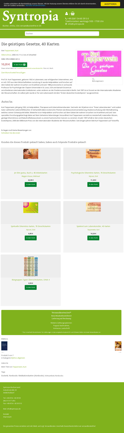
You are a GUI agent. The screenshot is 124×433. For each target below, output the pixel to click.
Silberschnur (6, 55)
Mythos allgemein (18, 358)
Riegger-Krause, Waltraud (31, 176)
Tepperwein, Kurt (11, 50)
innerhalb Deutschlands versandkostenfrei (30, 68)
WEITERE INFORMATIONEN (62, 6)
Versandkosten (50, 426)
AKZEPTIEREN (110, 4)
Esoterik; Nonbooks (9, 375)
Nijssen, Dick (93, 176)
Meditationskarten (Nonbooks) (31, 375)
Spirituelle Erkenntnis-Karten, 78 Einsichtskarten (30, 226)
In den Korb (20, 65)
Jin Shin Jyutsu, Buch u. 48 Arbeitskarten (30, 173)
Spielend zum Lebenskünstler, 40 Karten (93, 226)
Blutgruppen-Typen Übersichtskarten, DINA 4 (31, 279)
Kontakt (6, 414)
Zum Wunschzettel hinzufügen (13, 72)
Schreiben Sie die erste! (10, 133)
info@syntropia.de (76, 24)
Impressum (7, 417)
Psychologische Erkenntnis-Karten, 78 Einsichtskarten (93, 173)
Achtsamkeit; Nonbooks (54, 375)
